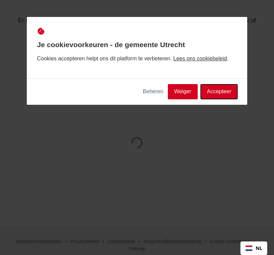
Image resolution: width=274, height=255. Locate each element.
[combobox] (253, 248)
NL (254, 248)
